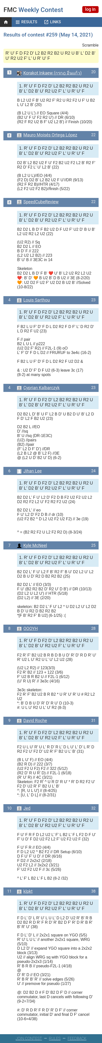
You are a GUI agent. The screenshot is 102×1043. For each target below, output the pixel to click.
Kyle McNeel (32, 545)
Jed (23, 808)
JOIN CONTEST (29, 1038)
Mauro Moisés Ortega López (47, 135)
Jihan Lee (29, 471)
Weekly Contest (33, 9)
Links (55, 22)
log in (90, 9)
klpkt (24, 891)
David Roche (32, 720)
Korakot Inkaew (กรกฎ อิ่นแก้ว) (49, 73)
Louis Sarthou (33, 300)
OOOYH (27, 628)
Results (29, 22)
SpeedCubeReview (37, 201)
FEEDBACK (77, 1038)
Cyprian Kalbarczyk (38, 387)
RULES (55, 1038)
